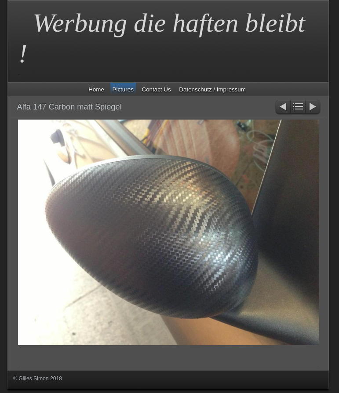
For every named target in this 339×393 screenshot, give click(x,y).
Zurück (282, 107)
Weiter (313, 107)
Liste (298, 107)
